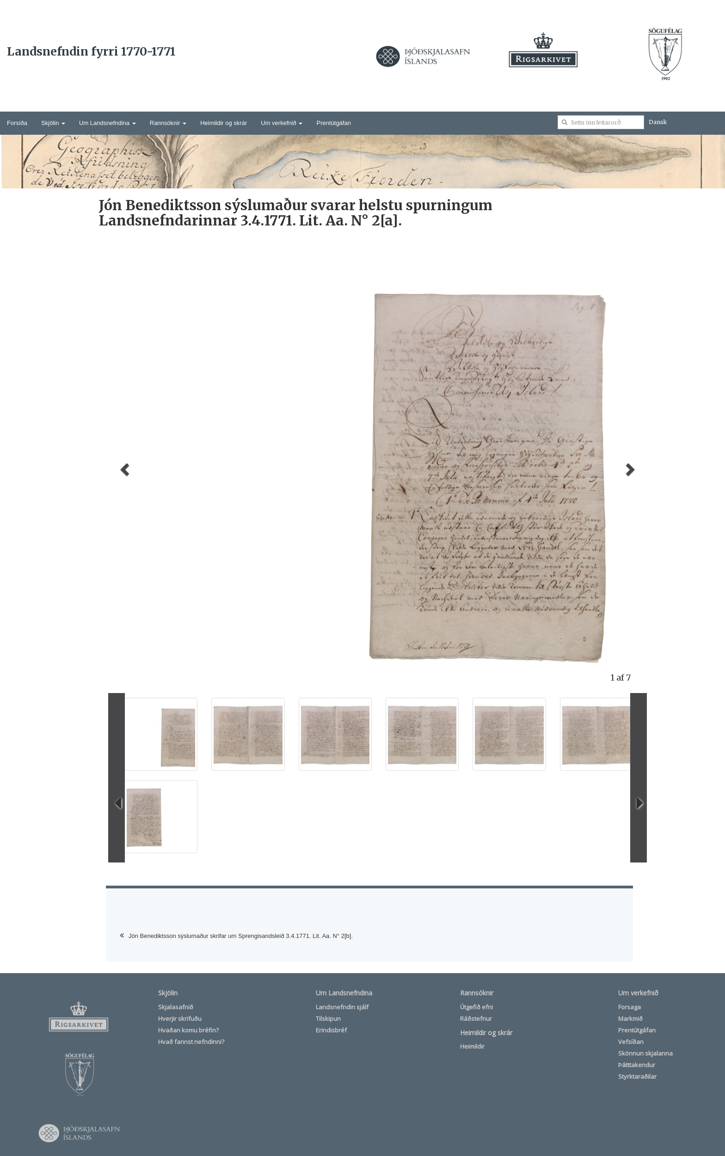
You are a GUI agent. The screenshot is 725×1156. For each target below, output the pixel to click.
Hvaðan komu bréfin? (188, 1030)
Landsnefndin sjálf (342, 1007)
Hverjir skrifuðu (180, 1018)
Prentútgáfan (333, 122)
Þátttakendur (636, 1065)
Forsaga (629, 1007)
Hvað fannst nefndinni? (191, 1041)
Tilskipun (328, 1018)
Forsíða (17, 122)
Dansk (658, 122)
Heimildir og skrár (223, 122)
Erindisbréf (331, 1030)
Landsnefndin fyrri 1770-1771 (91, 51)
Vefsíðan (631, 1041)
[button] (123, 466)
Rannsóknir (168, 122)
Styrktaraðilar (637, 1076)
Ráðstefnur (476, 1018)
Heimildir (472, 1046)
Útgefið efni (476, 1007)
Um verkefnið (281, 122)
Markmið (630, 1018)
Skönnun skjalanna (645, 1053)
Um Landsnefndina (107, 122)
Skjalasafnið (175, 1007)
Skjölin (53, 122)
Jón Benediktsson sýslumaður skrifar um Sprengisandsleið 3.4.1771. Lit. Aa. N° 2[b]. (241, 935)
